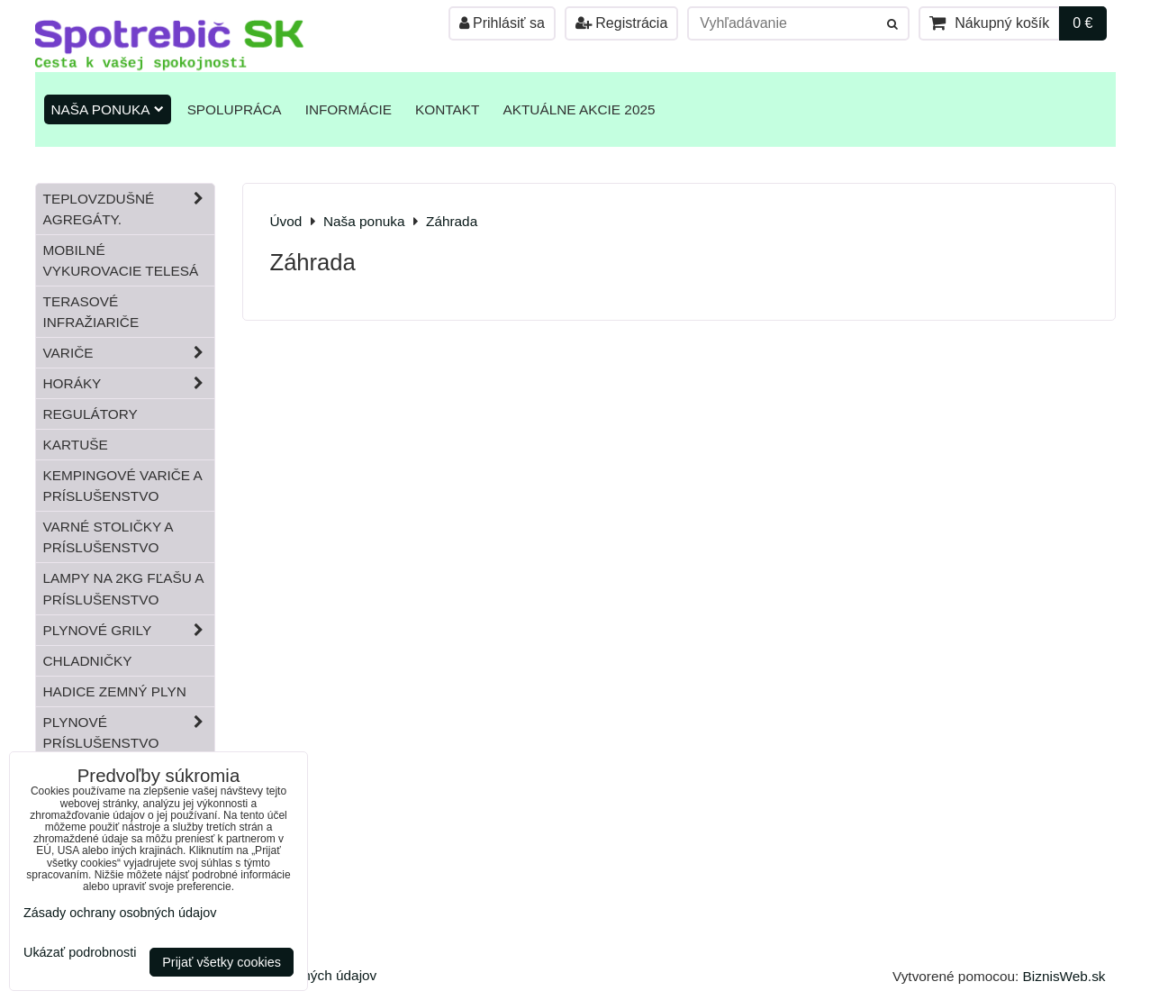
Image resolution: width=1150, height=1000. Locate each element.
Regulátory (90, 414)
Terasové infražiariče (91, 312)
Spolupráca (234, 109)
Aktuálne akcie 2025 (579, 109)
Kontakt (447, 109)
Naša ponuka (107, 109)
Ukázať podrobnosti (79, 952)
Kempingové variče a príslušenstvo (123, 486)
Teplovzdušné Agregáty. (128, 209)
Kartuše (75, 444)
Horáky (128, 383)
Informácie (348, 109)
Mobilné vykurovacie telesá (121, 260)
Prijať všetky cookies (221, 962)
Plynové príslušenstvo (128, 732)
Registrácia (621, 23)
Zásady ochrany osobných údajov (119, 912)
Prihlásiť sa (502, 23)
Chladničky (87, 660)
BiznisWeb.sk (1064, 976)
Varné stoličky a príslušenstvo (108, 537)
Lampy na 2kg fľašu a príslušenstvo (123, 588)
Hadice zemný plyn (114, 691)
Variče (128, 353)
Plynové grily (128, 630)
